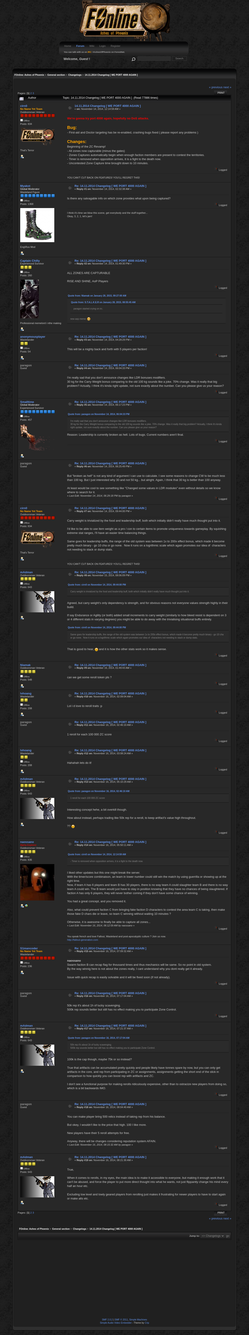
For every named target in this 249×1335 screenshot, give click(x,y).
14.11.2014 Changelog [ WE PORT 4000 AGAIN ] (108, 106)
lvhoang (25, 693)
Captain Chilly (30, 260)
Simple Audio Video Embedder (116, 1323)
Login (102, 46)
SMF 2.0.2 (107, 1319)
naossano (27, 842)
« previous (216, 87)
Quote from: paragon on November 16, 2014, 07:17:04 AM (98, 1038)
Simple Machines (138, 1319)
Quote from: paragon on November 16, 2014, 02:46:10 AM (98, 791)
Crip (147, 1323)
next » (227, 87)
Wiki (91, 46)
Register (115, 46)
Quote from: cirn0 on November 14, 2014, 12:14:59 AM (97, 854)
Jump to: (194, 1235)
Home (67, 46)
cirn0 (23, 106)
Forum (80, 46)
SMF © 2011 (121, 1319)
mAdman (26, 572)
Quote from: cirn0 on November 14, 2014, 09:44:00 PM (97, 584)
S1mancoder (29, 948)
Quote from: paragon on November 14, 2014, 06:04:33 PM (98, 414)
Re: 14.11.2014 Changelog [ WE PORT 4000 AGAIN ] (110, 186)
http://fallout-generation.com (82, 939)
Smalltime (27, 402)
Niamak (25, 665)
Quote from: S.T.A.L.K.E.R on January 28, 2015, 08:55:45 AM (103, 302)
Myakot (25, 186)
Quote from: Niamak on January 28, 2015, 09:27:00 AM (97, 295)
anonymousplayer (32, 336)
